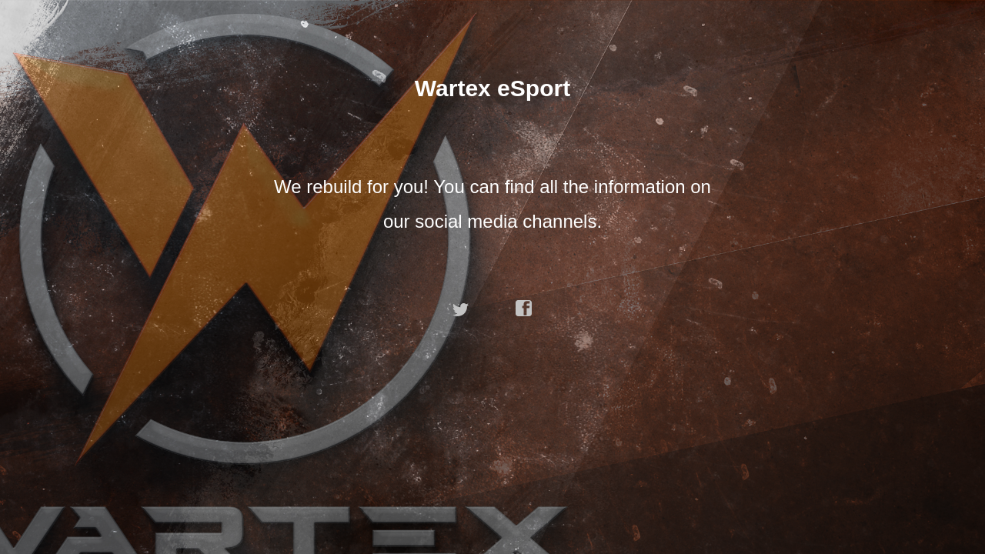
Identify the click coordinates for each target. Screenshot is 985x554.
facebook (524, 308)
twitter (460, 308)
